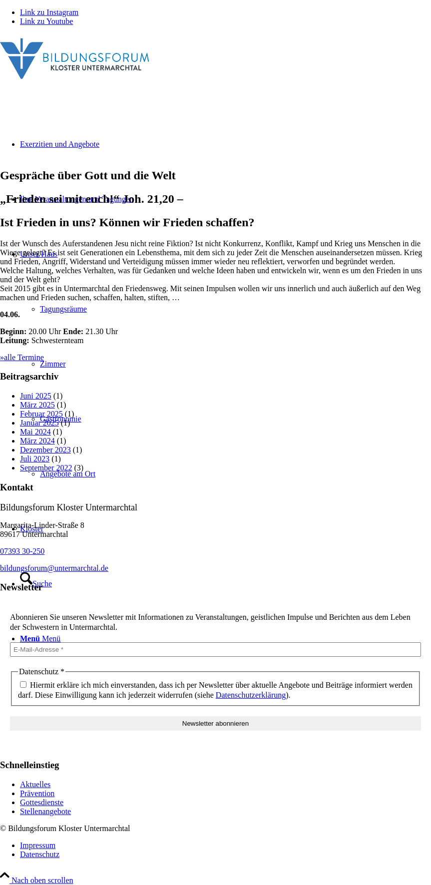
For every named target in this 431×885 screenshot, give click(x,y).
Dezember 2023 (45, 449)
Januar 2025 (39, 423)
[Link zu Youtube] (46, 21)
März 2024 (37, 441)
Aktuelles (35, 784)
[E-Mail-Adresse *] (215, 649)
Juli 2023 (34, 458)
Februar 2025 (41, 414)
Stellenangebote (45, 811)
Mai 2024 (35, 432)
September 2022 (46, 467)
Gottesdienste (41, 802)
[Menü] (40, 638)
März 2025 (37, 405)
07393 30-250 (22, 551)
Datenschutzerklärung (251, 695)
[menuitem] (225, 845)
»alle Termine (22, 357)
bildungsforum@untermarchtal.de (54, 568)
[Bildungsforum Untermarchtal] (75, 81)
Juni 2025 (35, 396)
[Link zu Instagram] (49, 12)
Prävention (37, 793)
